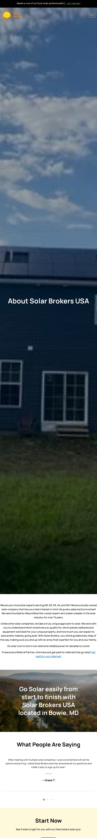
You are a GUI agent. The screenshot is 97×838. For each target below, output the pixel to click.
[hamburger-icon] (92, 15)
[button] (44, 800)
